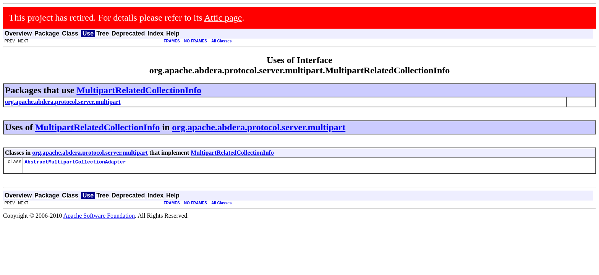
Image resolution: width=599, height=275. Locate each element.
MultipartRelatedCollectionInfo (138, 90)
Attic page (223, 18)
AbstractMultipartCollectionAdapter (75, 162)
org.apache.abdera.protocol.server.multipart (258, 127)
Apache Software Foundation (99, 217)
